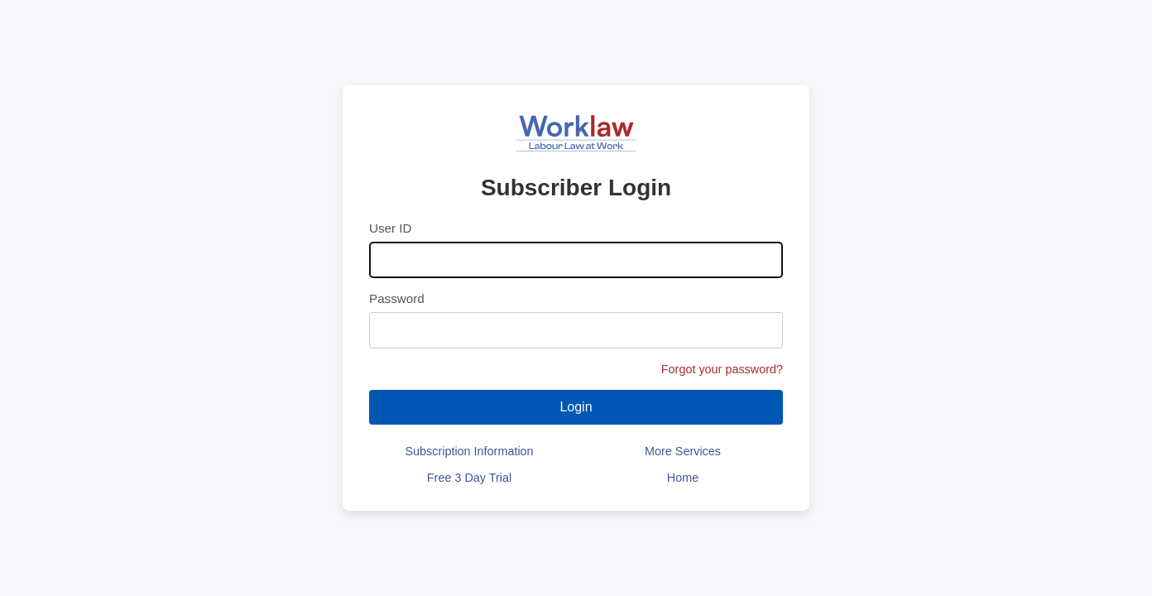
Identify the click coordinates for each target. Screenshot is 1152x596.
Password (397, 298)
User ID (390, 228)
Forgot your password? (722, 369)
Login (575, 407)
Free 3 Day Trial (469, 477)
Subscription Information (469, 451)
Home (682, 477)
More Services (683, 451)
